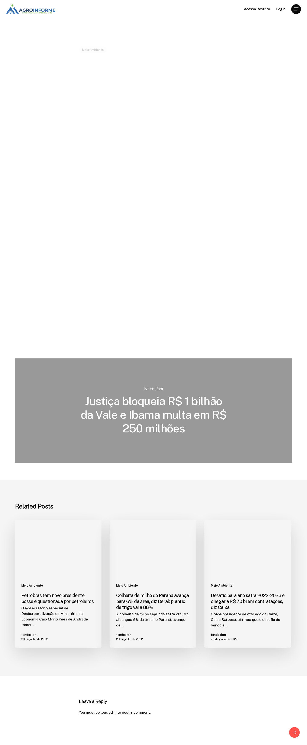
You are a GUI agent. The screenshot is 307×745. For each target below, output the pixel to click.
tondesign (87, 127)
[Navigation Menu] (296, 9)
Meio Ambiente (93, 39)
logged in (109, 712)
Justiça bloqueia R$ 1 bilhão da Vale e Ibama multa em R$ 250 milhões (153, 410)
